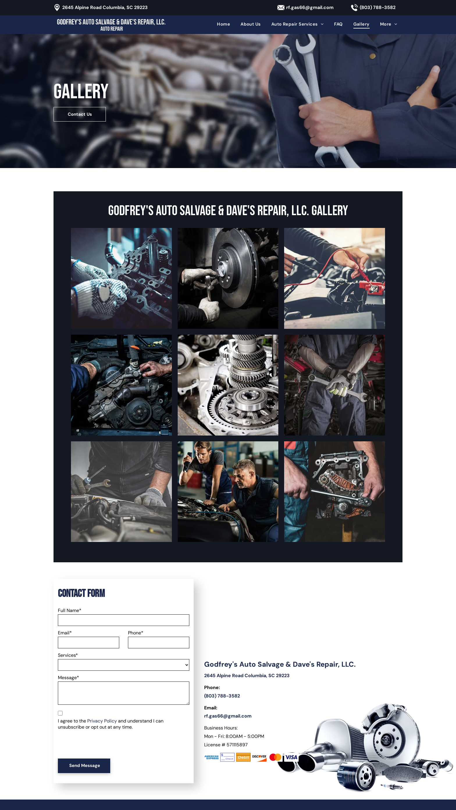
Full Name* (69, 610)
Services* (68, 655)
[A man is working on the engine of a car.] (121, 385)
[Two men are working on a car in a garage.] (228, 491)
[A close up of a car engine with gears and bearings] (228, 385)
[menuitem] (223, 24)
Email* (65, 633)
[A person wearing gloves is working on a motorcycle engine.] (121, 278)
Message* (68, 678)
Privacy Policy (102, 721)
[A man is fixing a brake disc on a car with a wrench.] (228, 278)
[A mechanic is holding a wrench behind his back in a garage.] (334, 385)
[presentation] (102, 741)
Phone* (135, 633)
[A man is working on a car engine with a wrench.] (121, 491)
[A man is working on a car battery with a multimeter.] (334, 278)
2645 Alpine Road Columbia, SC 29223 (105, 7)
